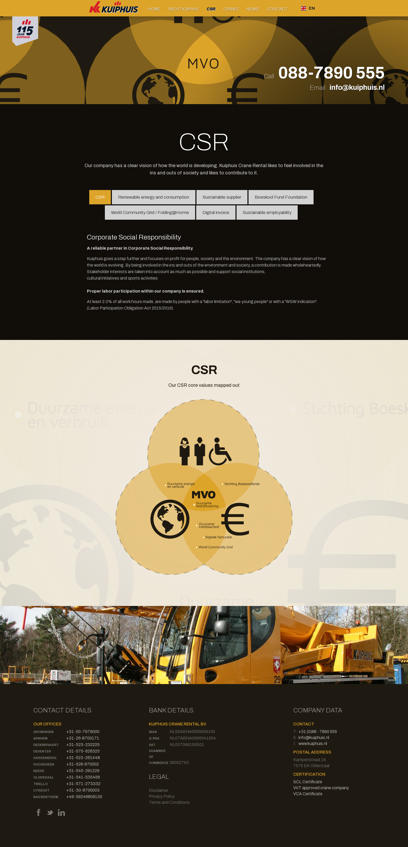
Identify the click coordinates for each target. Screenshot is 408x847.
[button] (183, 9)
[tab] (100, 197)
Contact (277, 9)
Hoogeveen (43, 764)
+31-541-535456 (83, 777)
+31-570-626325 (83, 751)
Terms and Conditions (169, 802)
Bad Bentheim (45, 797)
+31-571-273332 (83, 783)
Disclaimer (158, 790)
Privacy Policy (162, 796)
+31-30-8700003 (83, 790)
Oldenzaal (43, 777)
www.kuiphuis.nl (312, 743)
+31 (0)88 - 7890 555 (317, 731)
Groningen (43, 732)
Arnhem (40, 738)
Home (154, 9)
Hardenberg (44, 758)
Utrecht (41, 790)
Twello (40, 784)
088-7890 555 (331, 73)
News (252, 9)
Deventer (42, 751)
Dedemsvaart (46, 745)
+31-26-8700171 (82, 738)
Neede (38, 771)
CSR (211, 9)
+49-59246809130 (84, 796)
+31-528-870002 (82, 764)
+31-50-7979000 (82, 731)
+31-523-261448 (83, 757)
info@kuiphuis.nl (357, 87)
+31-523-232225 (83, 744)
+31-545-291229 (82, 770)
